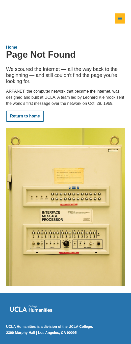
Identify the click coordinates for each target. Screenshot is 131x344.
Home (11, 47)
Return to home (25, 116)
